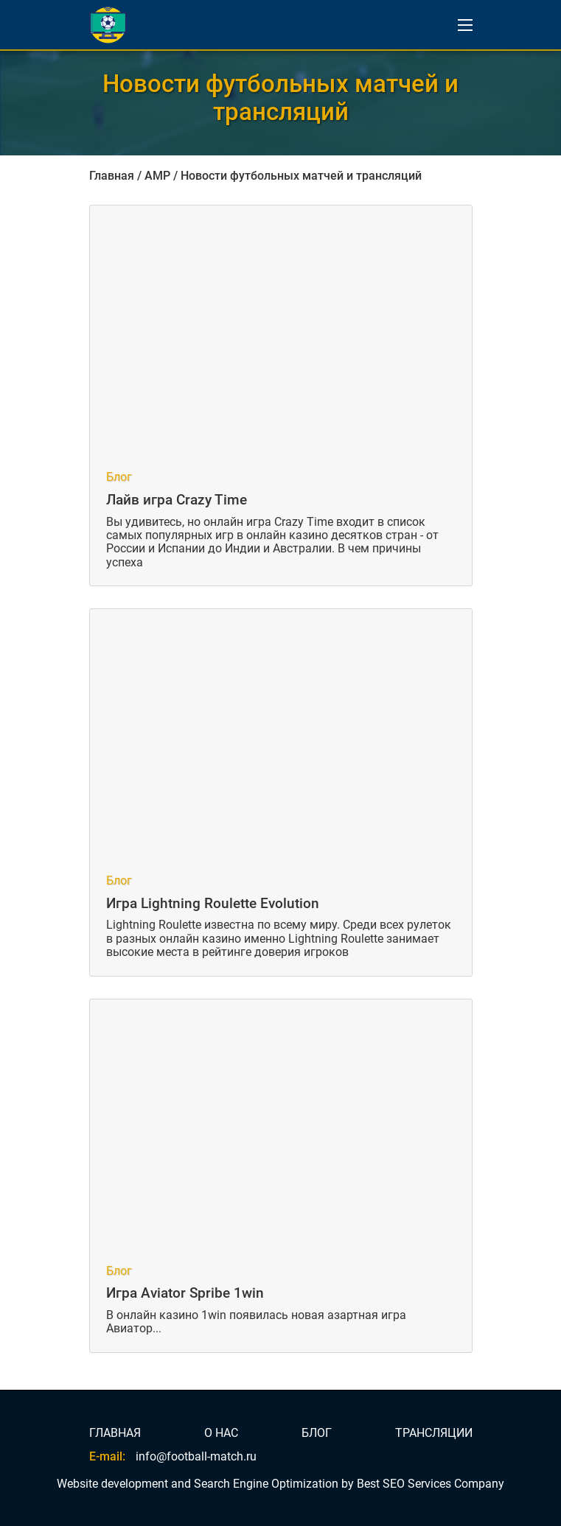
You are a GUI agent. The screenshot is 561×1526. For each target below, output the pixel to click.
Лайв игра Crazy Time (176, 500)
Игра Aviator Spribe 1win (185, 1293)
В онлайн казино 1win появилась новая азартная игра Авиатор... (256, 1321)
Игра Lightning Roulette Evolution (212, 904)
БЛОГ (317, 1433)
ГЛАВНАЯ (115, 1433)
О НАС (221, 1433)
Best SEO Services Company (430, 1484)
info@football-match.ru (196, 1456)
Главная (111, 176)
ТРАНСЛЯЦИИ (434, 1433)
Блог (119, 477)
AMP (157, 176)
